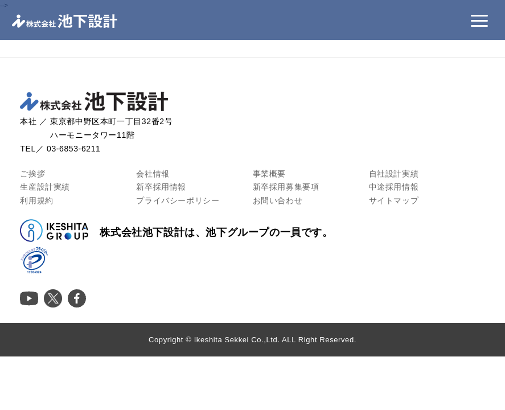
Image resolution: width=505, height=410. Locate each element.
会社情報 (152, 173)
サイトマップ (394, 200)
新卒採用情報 (161, 186)
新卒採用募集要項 (286, 186)
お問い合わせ (278, 200)
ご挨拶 (32, 173)
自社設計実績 (394, 173)
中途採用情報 (394, 186)
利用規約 (36, 200)
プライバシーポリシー (177, 200)
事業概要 (269, 173)
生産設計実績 (45, 186)
